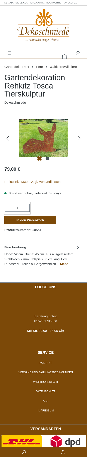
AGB (46, 401)
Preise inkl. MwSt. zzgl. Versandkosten (32, 181)
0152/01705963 (45, 321)
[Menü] (9, 53)
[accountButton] (63, 452)
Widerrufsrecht (45, 381)
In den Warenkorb (30, 220)
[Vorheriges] (7, 138)
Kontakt (45, 362)
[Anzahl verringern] (9, 208)
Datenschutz (46, 391)
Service (46, 353)
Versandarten (45, 429)
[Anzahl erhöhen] (25, 208)
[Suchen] (77, 53)
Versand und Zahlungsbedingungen (46, 372)
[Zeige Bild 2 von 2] (47, 158)
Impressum (46, 410)
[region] (43, 138)
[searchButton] (24, 452)
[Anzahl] (17, 208)
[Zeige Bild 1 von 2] (39, 158)
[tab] (42, 255)
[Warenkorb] (64, 56)
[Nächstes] (79, 138)
